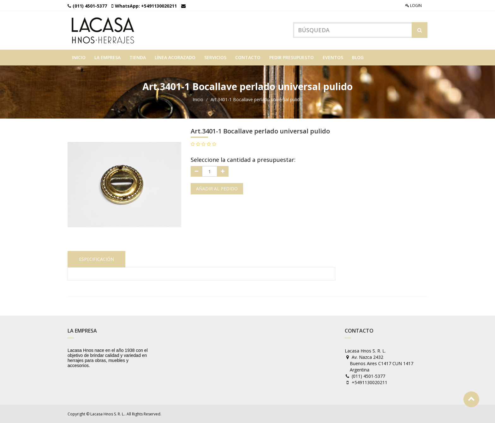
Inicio (198, 99)
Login (413, 5)
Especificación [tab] (96, 259)
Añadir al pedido (217, 189)
